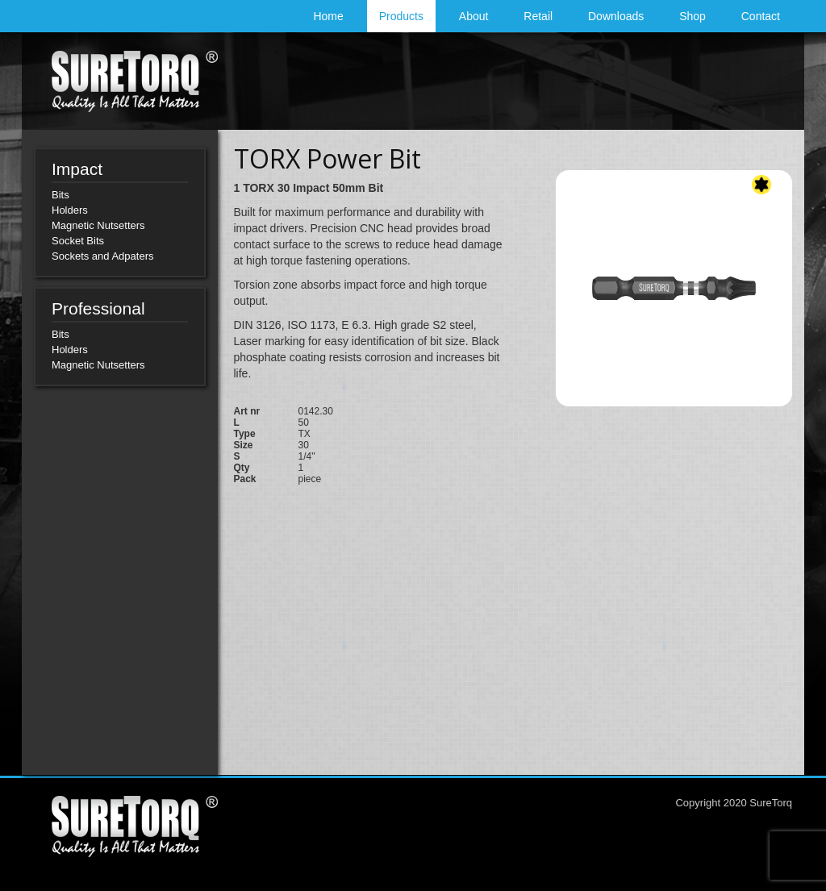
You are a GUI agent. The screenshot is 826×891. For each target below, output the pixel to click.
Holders (70, 210)
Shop (692, 16)
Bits (60, 195)
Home (328, 16)
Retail (538, 16)
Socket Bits (78, 241)
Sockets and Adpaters (102, 256)
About (474, 16)
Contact (760, 16)
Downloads (616, 16)
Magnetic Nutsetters (98, 225)
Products (401, 16)
